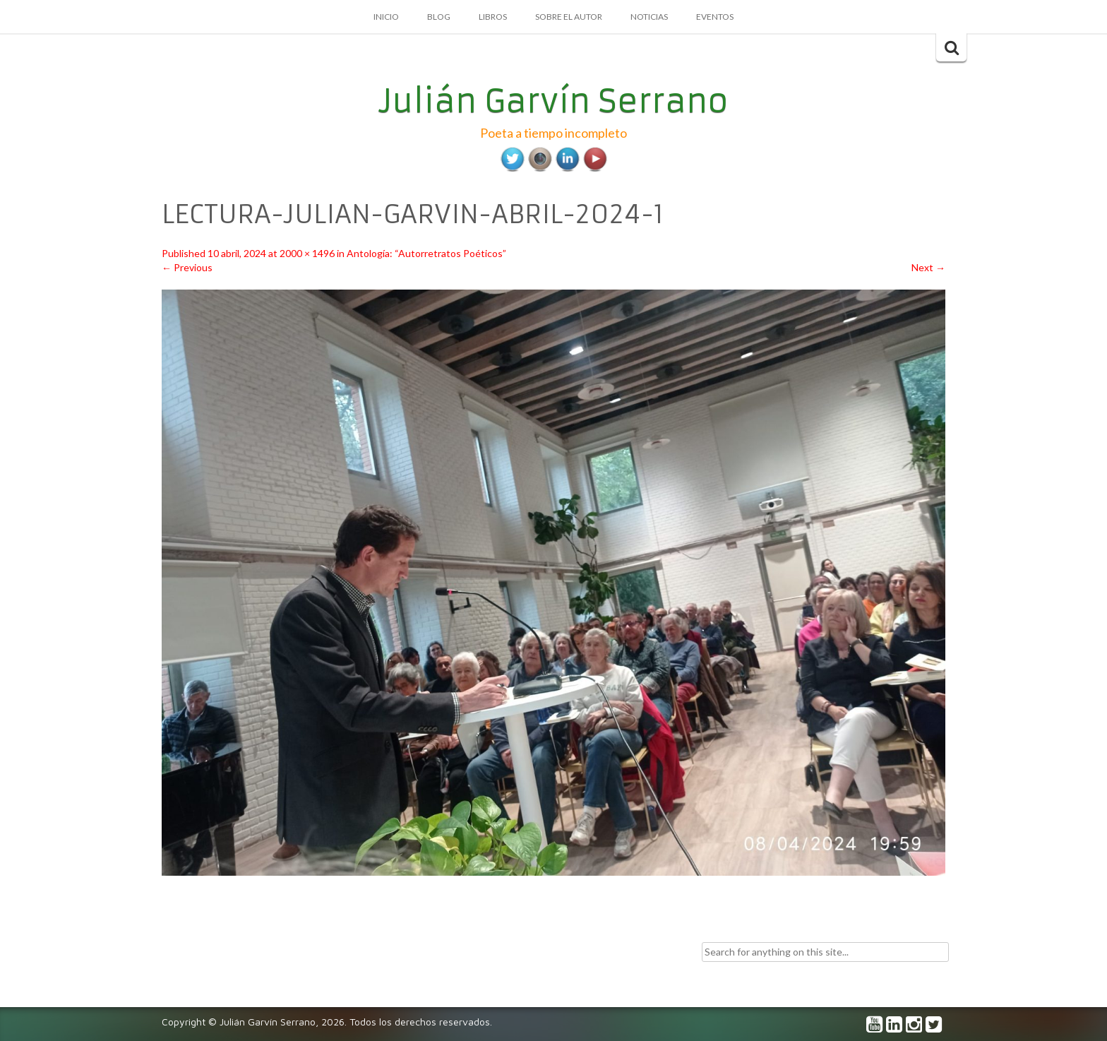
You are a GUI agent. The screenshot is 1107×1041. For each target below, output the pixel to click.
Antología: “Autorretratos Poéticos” (426, 253)
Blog (438, 16)
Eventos (715, 16)
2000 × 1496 (307, 253)
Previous (187, 267)
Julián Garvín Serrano (554, 101)
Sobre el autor (568, 16)
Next (928, 267)
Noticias (649, 16)
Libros (493, 16)
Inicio (386, 16)
